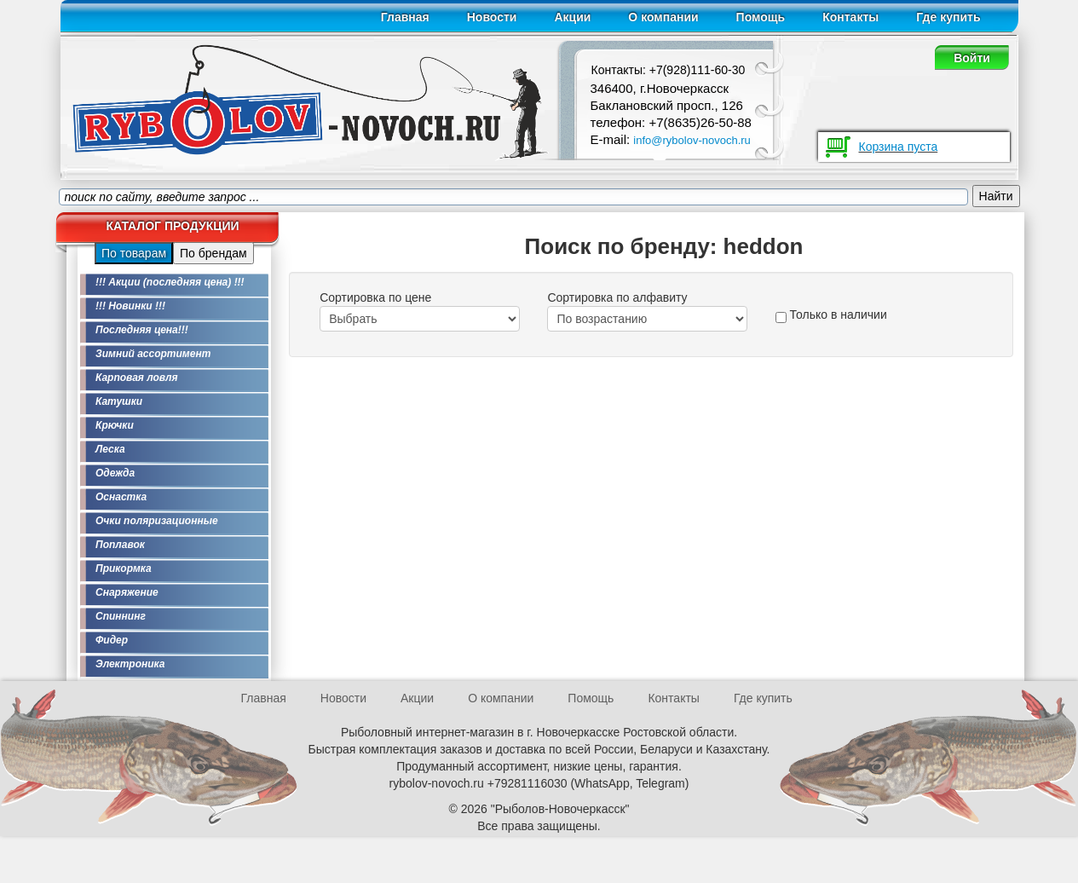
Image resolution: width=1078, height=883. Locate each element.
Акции (572, 17)
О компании (663, 17)
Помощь (761, 17)
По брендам (213, 253)
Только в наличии (831, 315)
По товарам (133, 253)
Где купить (948, 17)
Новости (492, 17)
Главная (405, 17)
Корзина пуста (898, 146)
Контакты (850, 17)
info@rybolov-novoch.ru (691, 140)
